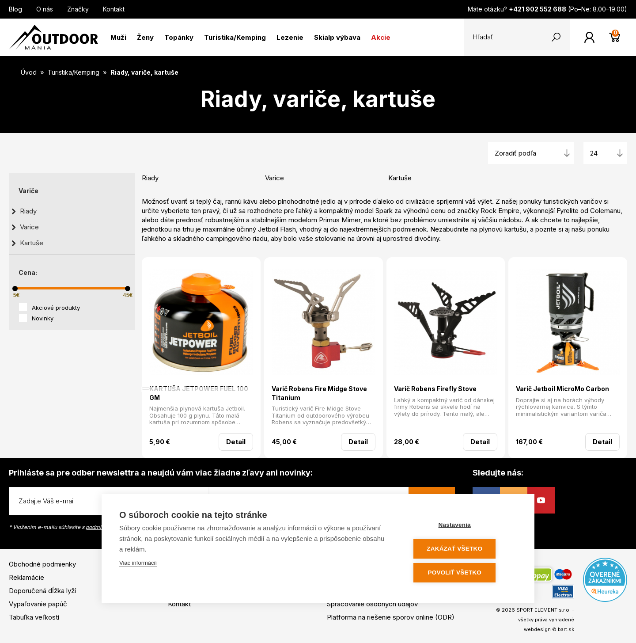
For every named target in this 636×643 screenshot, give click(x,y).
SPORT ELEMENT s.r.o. (543, 610)
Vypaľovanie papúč (38, 604)
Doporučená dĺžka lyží (42, 590)
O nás (44, 9)
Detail (236, 442)
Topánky (178, 37)
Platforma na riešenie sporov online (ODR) (390, 617)
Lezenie (289, 37)
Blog (15, 9)
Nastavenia (463, 526)
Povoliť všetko (463, 573)
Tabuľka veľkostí (34, 617)
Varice (29, 227)
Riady (28, 211)
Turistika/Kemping (235, 37)
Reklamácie (26, 577)
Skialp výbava (337, 37)
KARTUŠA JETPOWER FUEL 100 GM (198, 393)
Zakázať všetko (464, 549)
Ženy (145, 37)
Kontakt (114, 9)
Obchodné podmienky (42, 564)
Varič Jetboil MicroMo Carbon (562, 388)
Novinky (42, 318)
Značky (78, 9)
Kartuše (31, 243)
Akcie (380, 37)
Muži (118, 37)
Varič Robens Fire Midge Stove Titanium (319, 393)
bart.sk (566, 629)
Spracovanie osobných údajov (372, 604)
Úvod (29, 72)
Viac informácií (138, 564)
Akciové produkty (56, 307)
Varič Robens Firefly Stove (435, 388)
